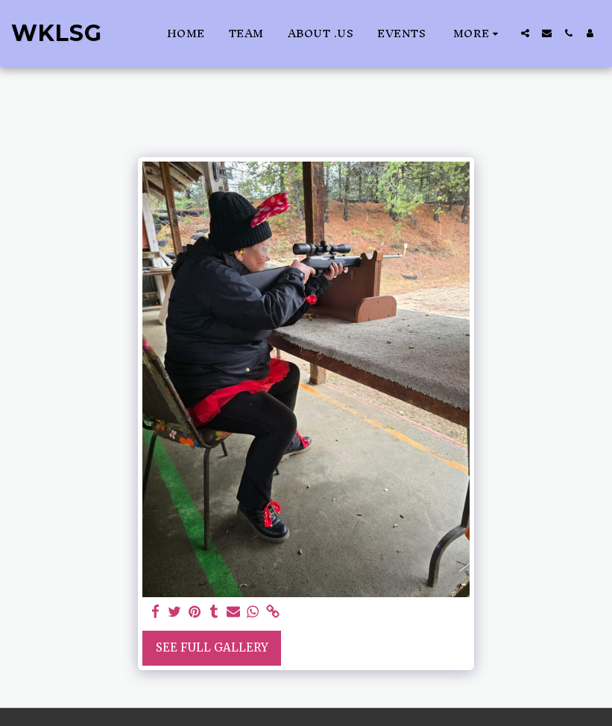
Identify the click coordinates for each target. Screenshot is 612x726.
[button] (525, 33)
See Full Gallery (212, 647)
